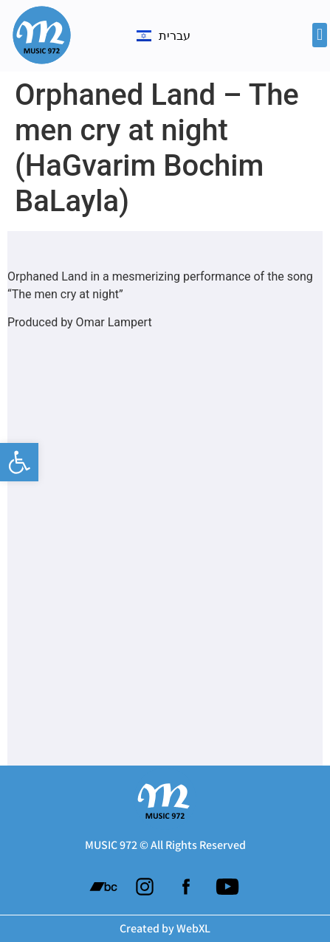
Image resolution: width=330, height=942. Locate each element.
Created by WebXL (165, 928)
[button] (19, 462)
